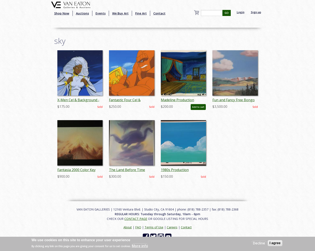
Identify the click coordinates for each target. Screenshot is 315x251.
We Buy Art (120, 13)
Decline (259, 243)
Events (101, 13)
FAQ (138, 227)
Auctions (82, 13)
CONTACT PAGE (135, 219)
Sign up (256, 12)
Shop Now (61, 13)
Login (240, 12)
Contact (159, 13)
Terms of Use (154, 227)
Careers (172, 227)
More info (140, 246)
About (127, 227)
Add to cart (198, 106)
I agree (275, 243)
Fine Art (141, 13)
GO (227, 13)
